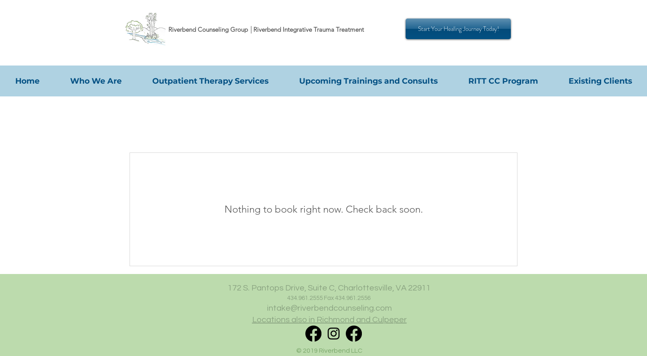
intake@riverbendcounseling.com (329, 308)
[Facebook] (354, 334)
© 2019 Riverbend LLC (329, 350)
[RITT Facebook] (313, 334)
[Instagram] (334, 334)
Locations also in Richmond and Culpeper (329, 320)
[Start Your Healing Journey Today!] (458, 29)
